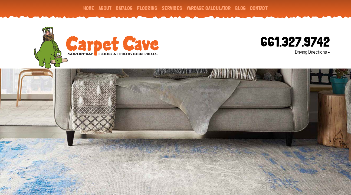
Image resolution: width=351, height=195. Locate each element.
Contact (259, 8)
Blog (240, 8)
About (105, 8)
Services (172, 8)
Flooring (147, 8)
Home (88, 8)
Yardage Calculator (208, 8)
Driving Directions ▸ (312, 52)
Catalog (124, 8)
